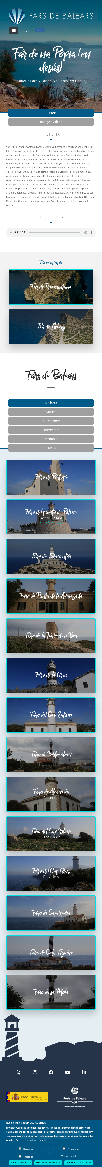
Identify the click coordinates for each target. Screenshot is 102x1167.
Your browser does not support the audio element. (51, 232)
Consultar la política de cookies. (32, 1140)
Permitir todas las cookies (78, 1162)
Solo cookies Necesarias (48, 1162)
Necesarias (28, 1149)
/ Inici (21, 80)
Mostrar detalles (71, 1156)
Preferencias (73, 1149)
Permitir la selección (21, 1162)
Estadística (28, 1156)
